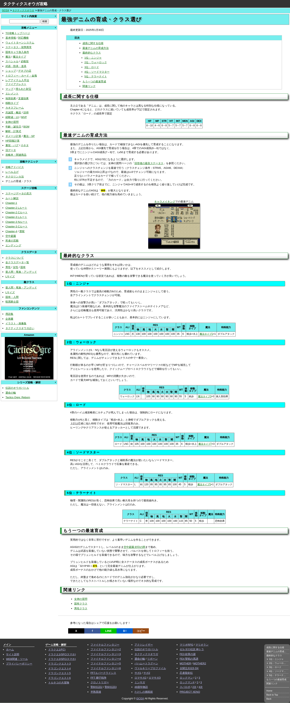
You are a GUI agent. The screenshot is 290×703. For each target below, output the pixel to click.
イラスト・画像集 (15, 323)
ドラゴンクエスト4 (59, 668)
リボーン (152, 658)
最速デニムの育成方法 (95, 48)
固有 (23, 267)
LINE (108, 630)
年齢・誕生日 (13, 126)
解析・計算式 (13, 131)
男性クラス (80, 608)
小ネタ (25, 145)
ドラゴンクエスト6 (59, 677)
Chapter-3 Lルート (16, 217)
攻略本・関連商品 (15, 154)
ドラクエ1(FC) (56, 649)
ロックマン (186, 677)
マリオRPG (186, 644)
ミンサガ (140, 682)
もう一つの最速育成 (94, 81)
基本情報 (10, 37)
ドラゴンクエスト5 (59, 673)
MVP (24, 117)
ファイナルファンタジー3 (106, 654)
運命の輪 (10, 392)
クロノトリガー (100, 682)
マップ (9, 88)
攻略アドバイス (14, 167)
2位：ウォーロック (95, 62)
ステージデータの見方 (18, 193)
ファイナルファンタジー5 (106, 663)
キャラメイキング (164, 201)
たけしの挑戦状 (144, 691)
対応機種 (23, 37)
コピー (141, 630)
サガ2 (146, 672)
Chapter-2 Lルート (16, 207)
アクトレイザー (144, 644)
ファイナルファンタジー (105, 644)
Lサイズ (10, 276)
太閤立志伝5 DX (189, 668)
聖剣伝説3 (111, 686)
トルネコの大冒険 (58, 682)
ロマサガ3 (155, 677)
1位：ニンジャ (93, 57)
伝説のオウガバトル (17, 387)
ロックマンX (187, 682)
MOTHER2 (199, 663)
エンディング (13, 245)
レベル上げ (12, 171)
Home (269, 691)
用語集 (9, 313)
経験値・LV (12, 117)
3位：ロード (91, 67)
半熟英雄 (96, 691)
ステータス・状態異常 (18, 47)
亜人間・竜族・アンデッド (21, 271)
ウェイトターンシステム (19, 42)
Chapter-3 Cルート (16, 226)
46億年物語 (141, 686)
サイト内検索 (29, 16)
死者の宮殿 (12, 240)
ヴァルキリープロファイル (150, 668)
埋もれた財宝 (23, 88)
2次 (194, 686)
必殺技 (25, 61)
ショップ (10, 70)
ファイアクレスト (15, 84)
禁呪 (22, 231)
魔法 (8, 56)
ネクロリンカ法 (14, 176)
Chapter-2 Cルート (16, 212)
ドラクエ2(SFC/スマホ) (62, 658)
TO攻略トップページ (17, 33)
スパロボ (185, 686)
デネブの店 (24, 70)
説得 (26, 112)
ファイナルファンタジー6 (106, 668)
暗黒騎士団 (12, 301)
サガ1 (138, 672)
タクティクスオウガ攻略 (25, 4)
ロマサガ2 (140, 677)
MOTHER (185, 663)
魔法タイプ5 (204, 484)
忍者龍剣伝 (186, 672)
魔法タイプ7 (205, 444)
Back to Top (272, 695)
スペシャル (12, 61)
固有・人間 (12, 297)
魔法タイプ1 (206, 334)
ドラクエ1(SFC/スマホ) (62, 654)
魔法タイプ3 (205, 396)
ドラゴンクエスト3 (59, 663)
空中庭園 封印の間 (134, 547)
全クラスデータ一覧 (17, 262)
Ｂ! (124, 630)
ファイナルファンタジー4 (106, 658)
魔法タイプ (19, 56)
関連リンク (89, 86)
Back (268, 699)
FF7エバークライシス (103, 672)
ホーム (10, 649)
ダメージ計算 (13, 136)
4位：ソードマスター (97, 71)
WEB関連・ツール (17, 658)
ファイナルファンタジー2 (106, 649)
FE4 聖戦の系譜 (189, 658)
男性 (8, 267)
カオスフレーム (14, 107)
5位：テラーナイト (95, 76)
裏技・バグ (12, 145)
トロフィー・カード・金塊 (21, 75)
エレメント (12, 93)
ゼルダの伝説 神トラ (192, 649)
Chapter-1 (11, 202)
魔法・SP (29, 136)
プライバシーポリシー (19, 663)
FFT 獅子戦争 (98, 677)
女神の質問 (12, 121)
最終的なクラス (91, 52)
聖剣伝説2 (96, 686)
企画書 (9, 318)
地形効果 (10, 98)
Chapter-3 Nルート (16, 221)
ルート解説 (12, 198)
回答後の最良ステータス (149, 163)
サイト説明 (12, 654)
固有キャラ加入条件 (17, 52)
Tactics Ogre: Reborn (17, 397)
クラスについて (14, 257)
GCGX (5, 10)
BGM (26, 126)
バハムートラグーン (146, 663)
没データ (10, 150)
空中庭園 (10, 235)
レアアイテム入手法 (17, 80)
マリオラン (202, 644)
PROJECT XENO (190, 691)
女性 (15, 267)
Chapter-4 (11, 231)
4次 (201, 686)
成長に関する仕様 (92, 43)
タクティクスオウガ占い (19, 328)
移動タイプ (12, 103)
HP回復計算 (12, 140)
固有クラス (80, 603)
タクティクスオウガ (23, 10)
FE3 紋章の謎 (188, 654)
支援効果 (23, 98)
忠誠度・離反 (13, 112)
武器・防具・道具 (15, 66)
